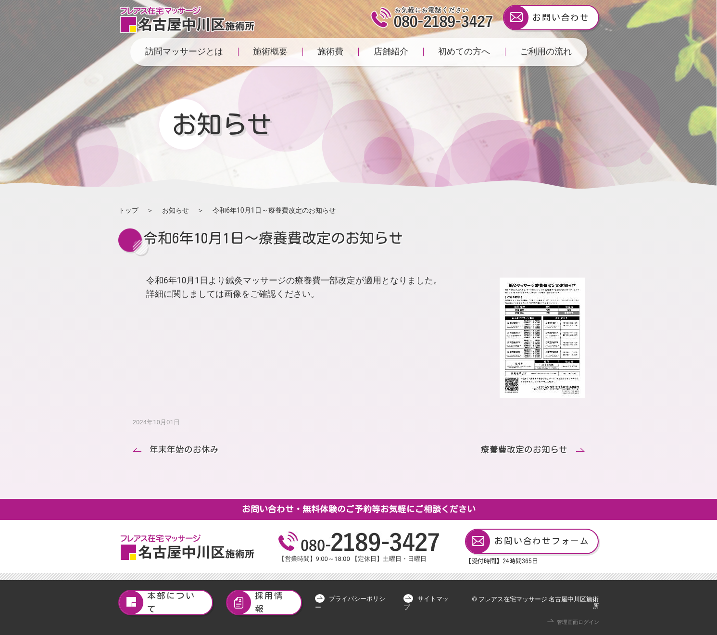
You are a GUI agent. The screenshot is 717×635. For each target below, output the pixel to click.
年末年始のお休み (184, 449)
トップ (128, 210)
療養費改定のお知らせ (524, 449)
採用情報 (255, 602)
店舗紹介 (391, 51)
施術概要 (270, 51)
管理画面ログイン (578, 622)
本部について (157, 602)
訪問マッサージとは (184, 51)
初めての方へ (464, 51)
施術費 (330, 51)
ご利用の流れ (546, 51)
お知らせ (175, 210)
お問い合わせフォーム (528, 541)
